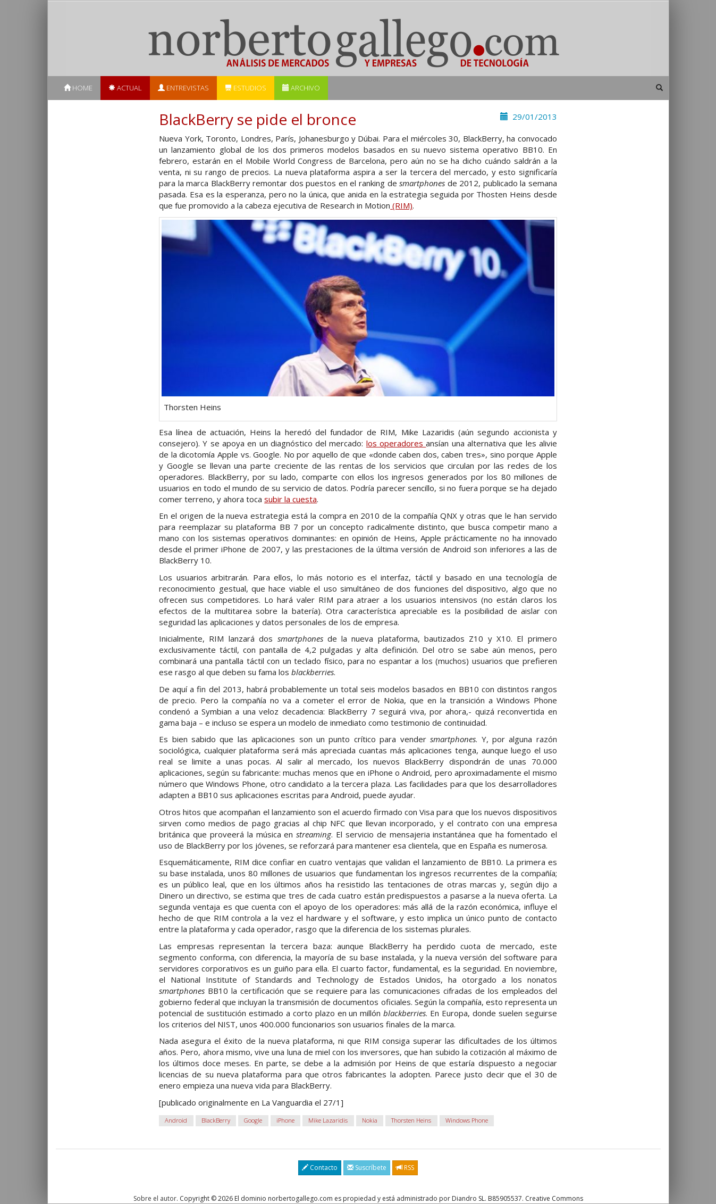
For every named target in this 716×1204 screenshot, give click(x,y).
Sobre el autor (154, 1198)
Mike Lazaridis (328, 1120)
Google (253, 1120)
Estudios (245, 88)
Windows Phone (466, 1120)
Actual (125, 88)
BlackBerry (215, 1120)
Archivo (301, 88)
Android (176, 1120)
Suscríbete (366, 1167)
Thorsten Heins (411, 1120)
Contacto (320, 1167)
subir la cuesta (290, 499)
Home (78, 88)
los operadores (396, 443)
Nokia (369, 1120)
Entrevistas (183, 88)
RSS (405, 1167)
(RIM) (401, 205)
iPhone (285, 1120)
